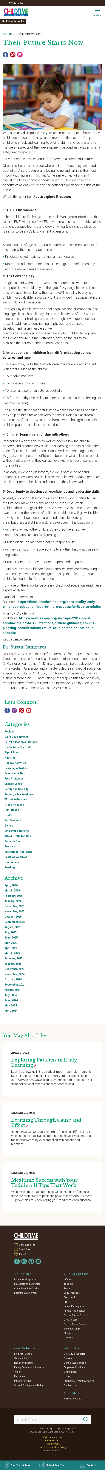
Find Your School (12, 21)
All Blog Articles (72, 1398)
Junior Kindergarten (74, 1306)
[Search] (85, 1419)
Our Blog (72, 1393)
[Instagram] (14, 710)
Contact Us (70, 1385)
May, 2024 (10, 1005)
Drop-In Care (70, 1319)
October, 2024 (13, 979)
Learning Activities (16, 768)
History (68, 1376)
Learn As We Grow (15, 856)
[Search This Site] (52, 1419)
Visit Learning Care (52, 1437)
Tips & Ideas (12, 752)
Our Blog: (10, 34)
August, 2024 (12, 989)
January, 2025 (12, 963)
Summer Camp (13, 841)
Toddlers (68, 1283)
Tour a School (21, 1358)
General (9, 825)
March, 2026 (12, 890)
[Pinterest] (13, 54)
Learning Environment (25, 1292)
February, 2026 (13, 895)
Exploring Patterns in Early (44, 1062)
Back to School (13, 783)
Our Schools (25, 1348)
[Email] (20, 54)
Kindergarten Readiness (19, 794)
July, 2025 (10, 932)
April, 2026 (11, 885)
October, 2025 (13, 916)
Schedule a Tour (27, 1244)
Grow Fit (68, 1337)
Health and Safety (23, 1362)
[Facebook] (5, 54)
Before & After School (76, 1315)
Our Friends (11, 809)
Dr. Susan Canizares (24, 647)
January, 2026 (12, 901)
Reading (9, 867)
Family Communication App (29, 1367)
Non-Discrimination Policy (52, 1447)
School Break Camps (75, 1324)
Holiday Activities (15, 762)
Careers (68, 1358)
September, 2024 (14, 984)
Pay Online (24, 1249)
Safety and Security (16, 789)
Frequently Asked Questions (79, 1380)
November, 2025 (14, 911)
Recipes (9, 731)
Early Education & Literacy (20, 742)
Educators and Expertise (27, 1283)
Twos (67, 1288)
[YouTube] (28, 710)
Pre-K (67, 1301)
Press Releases (14, 804)
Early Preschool (72, 1292)
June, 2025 (11, 937)
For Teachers (12, 820)
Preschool (69, 1297)
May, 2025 (10, 942)
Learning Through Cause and (46, 1122)
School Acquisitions (75, 1362)
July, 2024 (10, 995)
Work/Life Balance (15, 799)
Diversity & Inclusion (75, 1353)
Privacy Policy (52, 1440)
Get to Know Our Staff (17, 747)
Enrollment (20, 1376)
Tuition (17, 1371)
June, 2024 (11, 1000)
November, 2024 (14, 974)
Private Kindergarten (74, 1310)
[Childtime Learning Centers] (14, 11)
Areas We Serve (52, 1450)
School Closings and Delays (29, 1385)
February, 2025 (13, 958)
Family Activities (14, 773)
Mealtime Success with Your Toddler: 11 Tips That (45, 1182)
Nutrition (10, 757)
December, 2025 (14, 906)
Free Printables (14, 778)
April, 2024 (11, 1010)
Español (23, 1254)
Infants (67, 1279)
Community (11, 862)
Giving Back (70, 1371)
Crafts (8, 815)
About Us (71, 1348)
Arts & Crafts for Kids (17, 836)
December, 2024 (14, 968)
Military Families (22, 1380)
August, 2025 (12, 927)
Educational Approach (18, 851)
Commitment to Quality (26, 1288)
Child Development (16, 736)
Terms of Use (52, 1443)
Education (23, 1274)
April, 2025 (11, 948)
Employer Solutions (16, 830)
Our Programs (76, 1274)
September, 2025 (14, 921)
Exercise (9, 846)
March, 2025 (12, 953)
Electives (68, 1333)
